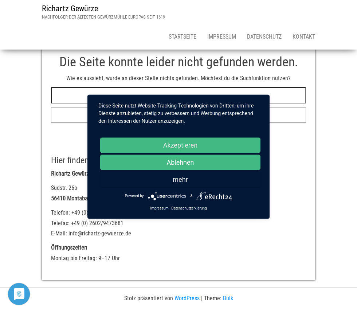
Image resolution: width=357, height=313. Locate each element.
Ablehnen (180, 162)
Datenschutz (264, 36)
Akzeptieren (180, 145)
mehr (180, 179)
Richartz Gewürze (70, 8)
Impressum (221, 36)
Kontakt (304, 36)
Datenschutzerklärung (189, 208)
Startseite (182, 36)
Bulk (228, 298)
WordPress (187, 298)
